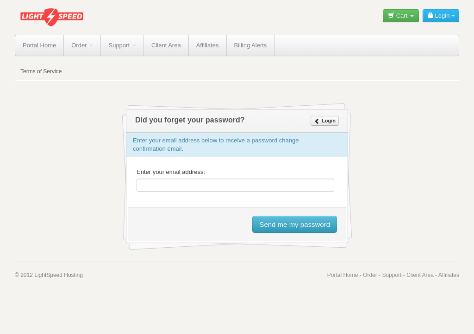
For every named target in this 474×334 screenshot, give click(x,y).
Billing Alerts (250, 45)
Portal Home (39, 45)
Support (122, 45)
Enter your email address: (171, 171)
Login (441, 15)
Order (82, 45)
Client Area (166, 45)
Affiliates (207, 45)
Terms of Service (41, 71)
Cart (401, 15)
